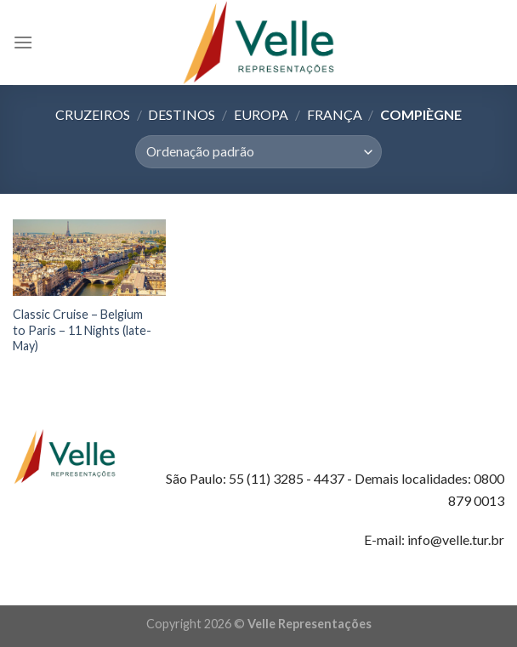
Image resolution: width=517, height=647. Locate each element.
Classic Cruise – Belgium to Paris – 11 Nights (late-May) (82, 330)
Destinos (181, 114)
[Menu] (23, 42)
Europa (261, 114)
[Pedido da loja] (258, 151)
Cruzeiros (92, 114)
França (334, 114)
